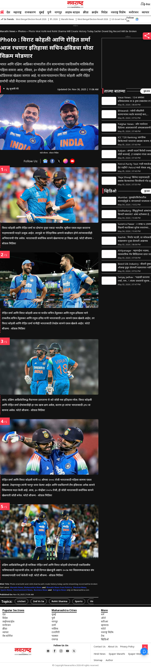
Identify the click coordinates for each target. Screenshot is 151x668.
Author (109, 660)
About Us (113, 646)
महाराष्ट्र (17, 12)
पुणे (49, 12)
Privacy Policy (127, 646)
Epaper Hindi (134, 653)
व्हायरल (104, 625)
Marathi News (67, 19)
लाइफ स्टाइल (72, 12)
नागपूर (58, 12)
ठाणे (54, 625)
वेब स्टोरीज (7, 636)
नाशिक (55, 628)
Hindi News (100, 653)
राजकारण (30, 12)
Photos (22, 31)
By (12, 88)
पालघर (55, 636)
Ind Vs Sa (38, 601)
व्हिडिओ (105, 639)
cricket (21, 601)
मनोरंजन (134, 12)
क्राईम (95, 12)
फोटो (103, 628)
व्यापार (145, 12)
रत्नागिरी (56, 632)
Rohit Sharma (59, 601)
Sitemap (98, 660)
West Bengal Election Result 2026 (31, 19)
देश (8, 12)
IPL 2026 (54, 19)
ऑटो (103, 618)
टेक (102, 636)
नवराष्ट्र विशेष (118, 12)
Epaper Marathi (117, 653)
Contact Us (100, 646)
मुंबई (41, 12)
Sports (79, 601)
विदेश (104, 12)
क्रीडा (86, 12)
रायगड (55, 639)
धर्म (102, 614)
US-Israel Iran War (120, 19)
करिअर (104, 621)
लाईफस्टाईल (8, 621)
